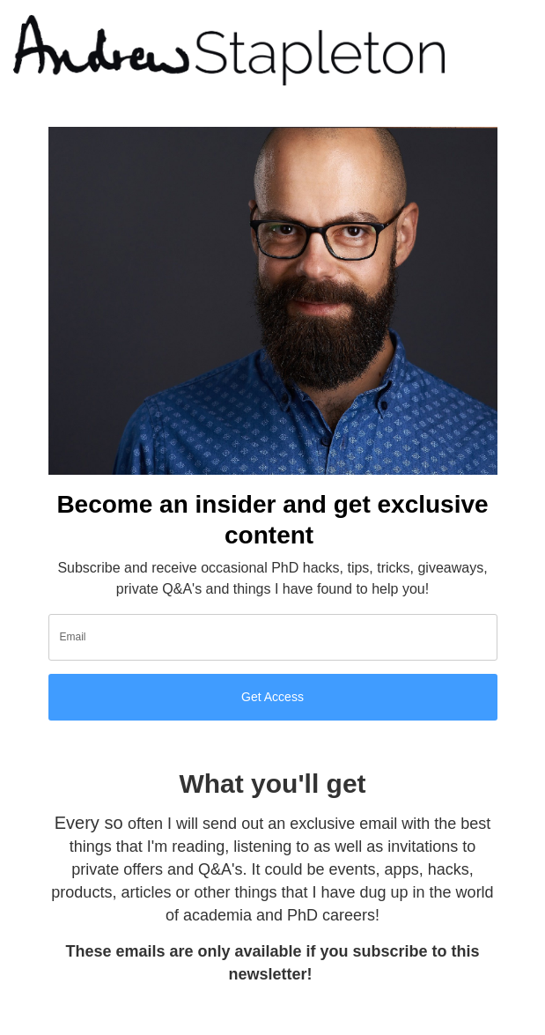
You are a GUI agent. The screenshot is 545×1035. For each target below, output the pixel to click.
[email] (272, 637)
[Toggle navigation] (510, 50)
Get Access (272, 697)
